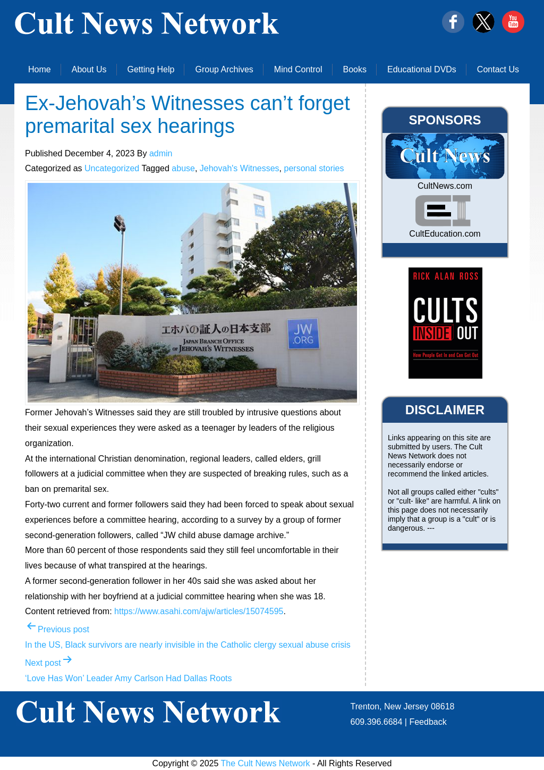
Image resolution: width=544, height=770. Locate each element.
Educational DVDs (421, 69)
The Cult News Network (265, 763)
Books (355, 69)
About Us (89, 69)
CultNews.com (445, 185)
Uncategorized (111, 168)
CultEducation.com (444, 233)
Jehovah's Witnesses (239, 168)
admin (161, 153)
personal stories (314, 168)
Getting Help (151, 69)
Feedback (427, 721)
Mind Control (298, 69)
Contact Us (498, 69)
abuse (183, 168)
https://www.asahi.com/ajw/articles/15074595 (198, 611)
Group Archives (224, 69)
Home (39, 69)
